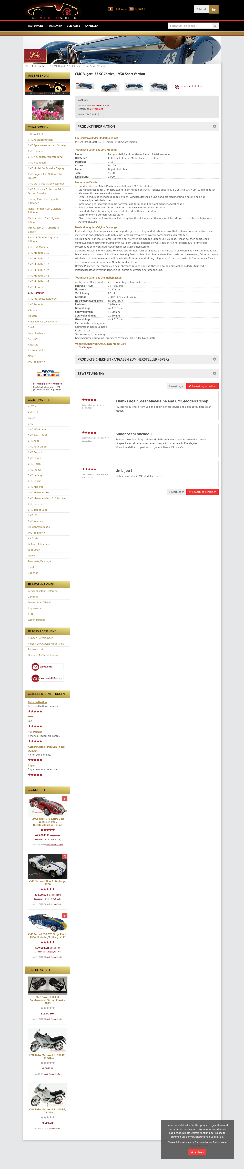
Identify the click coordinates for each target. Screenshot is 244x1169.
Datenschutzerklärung (197, 1145)
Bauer (31, 418)
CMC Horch (34, 463)
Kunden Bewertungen (40, 637)
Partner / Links (36, 649)
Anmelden (91, 25)
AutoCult (33, 412)
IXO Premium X (36, 532)
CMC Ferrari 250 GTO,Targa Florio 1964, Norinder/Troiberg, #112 (47, 935)
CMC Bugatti (35, 452)
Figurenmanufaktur (39, 526)
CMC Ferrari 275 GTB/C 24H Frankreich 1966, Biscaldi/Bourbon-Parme (48, 822)
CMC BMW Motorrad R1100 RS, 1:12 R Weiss (47, 1111)
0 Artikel (201, 9)
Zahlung (33, 596)
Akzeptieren (197, 1152)
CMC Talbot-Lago (38, 509)
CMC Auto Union (37, 446)
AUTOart (32, 406)
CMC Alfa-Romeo (37, 429)
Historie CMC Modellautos (43, 655)
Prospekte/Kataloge (39, 561)
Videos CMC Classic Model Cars (46, 643)
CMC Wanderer (36, 521)
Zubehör (33, 572)
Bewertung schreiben (202, 386)
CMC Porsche (35, 504)
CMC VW (32, 515)
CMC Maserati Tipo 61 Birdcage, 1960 (47, 883)
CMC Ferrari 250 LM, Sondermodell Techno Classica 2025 (47, 1000)
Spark (31, 567)
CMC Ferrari (34, 458)
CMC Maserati (36, 486)
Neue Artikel (39, 970)
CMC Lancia (34, 481)
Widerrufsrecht (36, 619)
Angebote (37, 790)
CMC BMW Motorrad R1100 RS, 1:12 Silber (47, 1056)
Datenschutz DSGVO (39, 602)
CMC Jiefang (35, 475)
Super (31, 765)
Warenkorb (35, 25)
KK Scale (33, 538)
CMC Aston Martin (38, 435)
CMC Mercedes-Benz (39, 492)
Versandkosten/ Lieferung (43, 591)
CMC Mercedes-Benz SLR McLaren (47, 498)
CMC (30, 423)
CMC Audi (33, 440)
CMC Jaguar (34, 469)
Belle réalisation (37, 702)
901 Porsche (35, 732)
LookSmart (34, 549)
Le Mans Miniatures (39, 544)
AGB (30, 614)
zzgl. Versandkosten (54, 844)
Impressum (34, 608)
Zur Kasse (73, 25)
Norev (31, 555)
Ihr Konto (55, 25)
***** (30, 717)
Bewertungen (176, 386)
